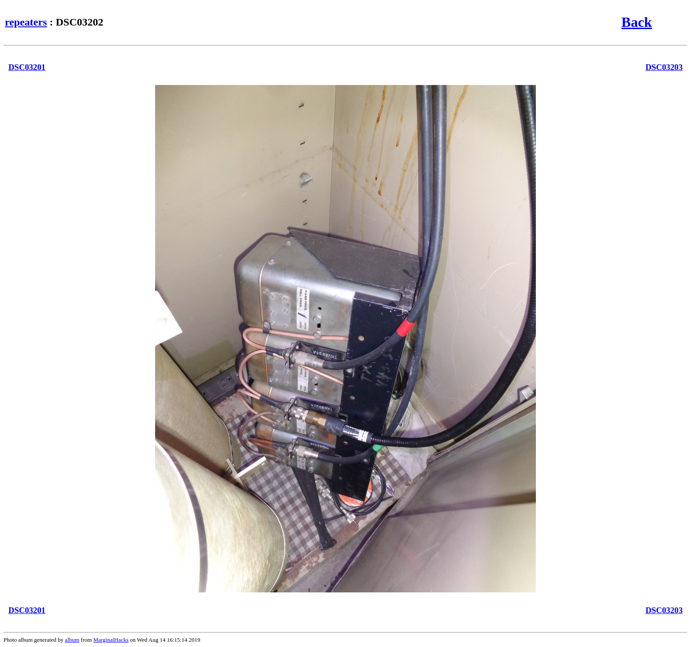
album (72, 639)
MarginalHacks (111, 639)
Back (636, 22)
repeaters (26, 22)
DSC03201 (26, 67)
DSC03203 (664, 67)
